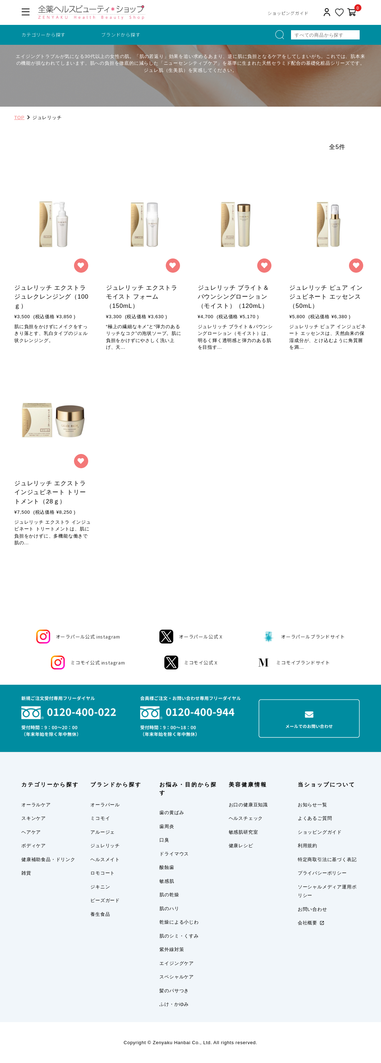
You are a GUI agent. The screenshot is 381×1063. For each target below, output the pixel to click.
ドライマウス (174, 853)
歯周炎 (166, 826)
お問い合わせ (312, 909)
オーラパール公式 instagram (78, 636)
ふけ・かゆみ (174, 1004)
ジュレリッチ (105, 845)
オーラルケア (36, 804)
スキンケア (33, 818)
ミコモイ (100, 818)
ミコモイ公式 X (190, 662)
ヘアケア (31, 832)
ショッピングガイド (288, 13)
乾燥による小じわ (179, 922)
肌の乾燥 (169, 894)
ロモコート (102, 873)
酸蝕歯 (166, 867)
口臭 (164, 840)
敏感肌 (166, 881)
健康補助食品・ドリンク (48, 859)
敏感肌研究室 (243, 832)
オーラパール (105, 804)
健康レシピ (241, 845)
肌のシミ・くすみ (179, 936)
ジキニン (100, 887)
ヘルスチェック (246, 818)
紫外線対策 (171, 949)
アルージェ (102, 832)
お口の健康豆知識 (248, 804)
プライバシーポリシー (322, 873)
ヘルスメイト (105, 859)
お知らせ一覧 (312, 804)
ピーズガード (105, 900)
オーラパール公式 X (190, 636)
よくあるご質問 (315, 818)
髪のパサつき (174, 990)
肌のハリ (169, 908)
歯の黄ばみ (171, 812)
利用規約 (307, 845)
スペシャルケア (176, 976)
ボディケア (33, 845)
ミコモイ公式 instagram (88, 662)
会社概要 (307, 922)
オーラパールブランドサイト (303, 636)
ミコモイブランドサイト (293, 662)
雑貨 (26, 873)
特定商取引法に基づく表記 (327, 859)
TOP (19, 117)
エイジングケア (176, 963)
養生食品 (100, 914)
